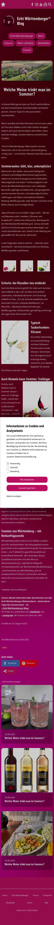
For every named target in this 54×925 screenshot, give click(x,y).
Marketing (12, 471)
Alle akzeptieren (27, 479)
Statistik (12, 467)
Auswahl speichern (27, 487)
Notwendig (13, 463)
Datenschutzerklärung (25, 456)
